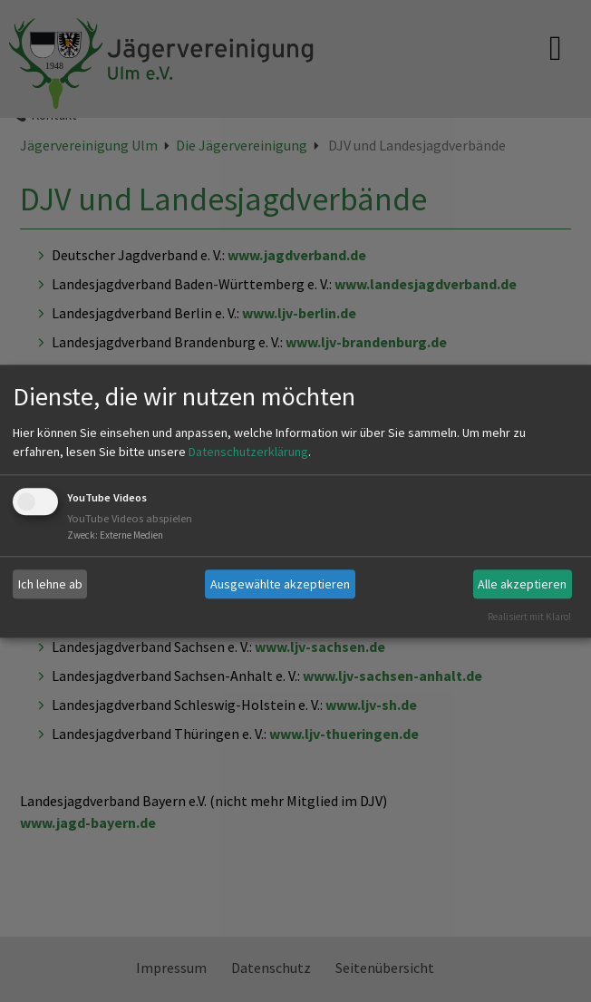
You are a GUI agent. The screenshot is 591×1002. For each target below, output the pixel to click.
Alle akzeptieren (522, 584)
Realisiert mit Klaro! (529, 616)
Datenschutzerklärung (248, 452)
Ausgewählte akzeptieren (280, 584)
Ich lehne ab (50, 584)
